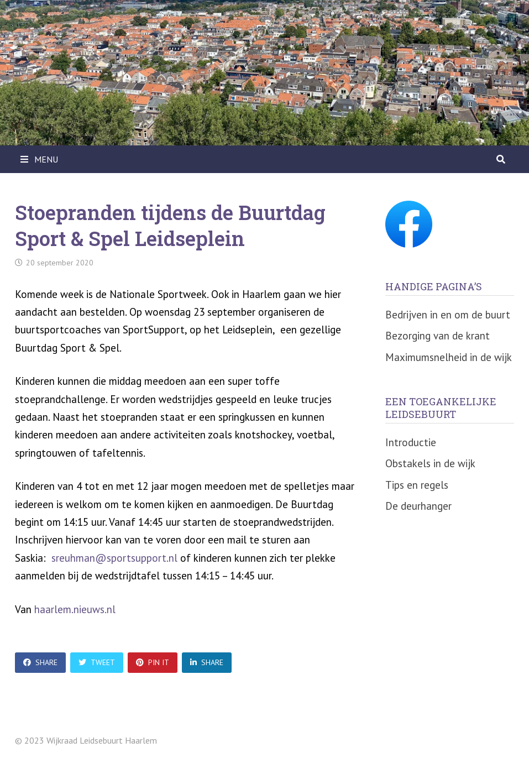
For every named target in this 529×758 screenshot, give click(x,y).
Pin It (152, 662)
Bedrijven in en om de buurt (447, 314)
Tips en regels (416, 485)
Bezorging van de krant (437, 335)
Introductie (410, 442)
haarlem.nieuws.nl (75, 609)
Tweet (96, 662)
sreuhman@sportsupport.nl (114, 557)
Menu (39, 159)
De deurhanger (418, 506)
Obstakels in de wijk (430, 463)
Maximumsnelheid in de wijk (448, 357)
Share (40, 662)
